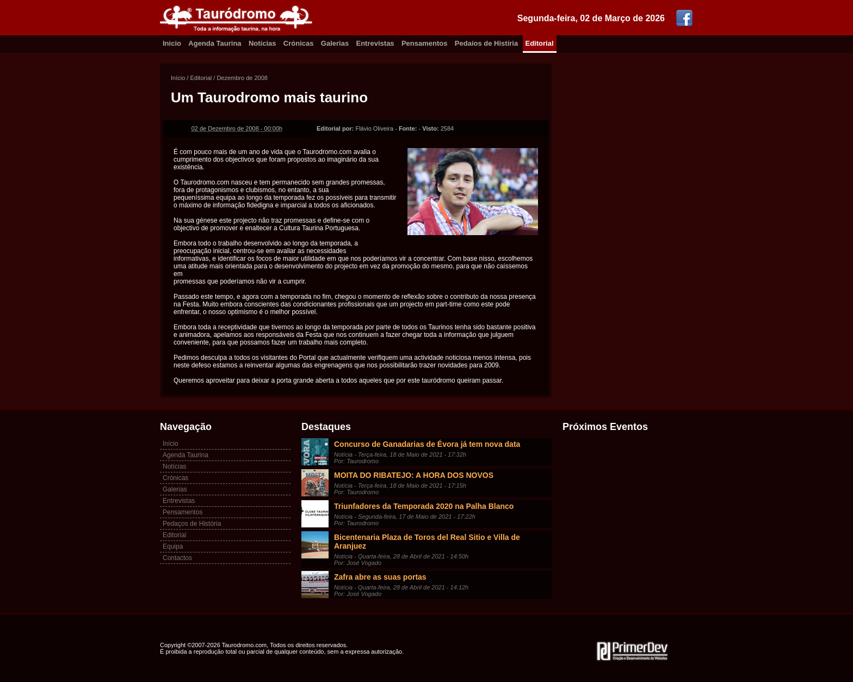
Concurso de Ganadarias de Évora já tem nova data (427, 444)
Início (178, 78)
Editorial (540, 43)
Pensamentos (424, 43)
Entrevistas (375, 43)
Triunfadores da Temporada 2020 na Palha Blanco (424, 506)
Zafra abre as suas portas (380, 577)
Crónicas (298, 43)
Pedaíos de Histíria (486, 43)
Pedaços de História (192, 523)
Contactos (177, 558)
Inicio (172, 43)
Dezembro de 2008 (242, 78)
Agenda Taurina (214, 43)
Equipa (173, 546)
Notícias (262, 43)
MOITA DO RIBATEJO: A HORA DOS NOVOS (413, 475)
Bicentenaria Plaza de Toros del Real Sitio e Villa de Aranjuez (427, 541)
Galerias (335, 43)
